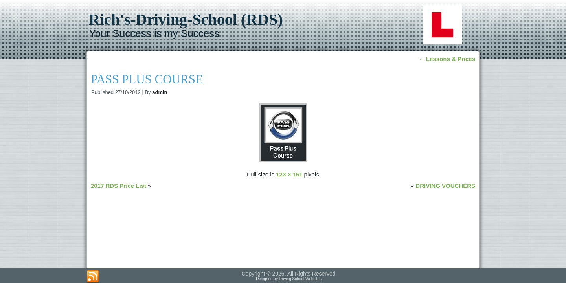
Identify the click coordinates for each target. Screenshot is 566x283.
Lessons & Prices (447, 58)
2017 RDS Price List (118, 185)
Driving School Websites (300, 279)
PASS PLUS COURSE (147, 79)
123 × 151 (289, 174)
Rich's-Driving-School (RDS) (185, 19)
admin (159, 92)
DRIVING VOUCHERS (445, 185)
